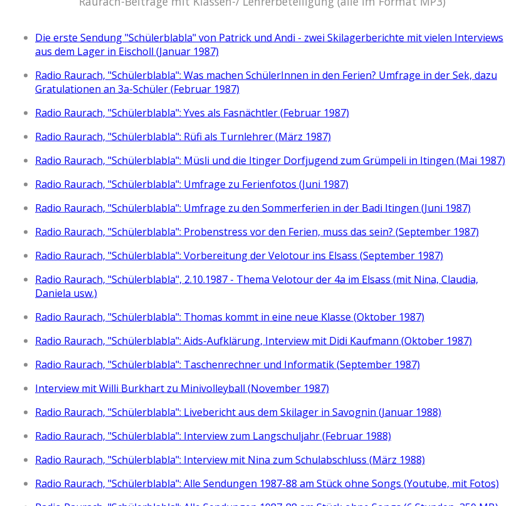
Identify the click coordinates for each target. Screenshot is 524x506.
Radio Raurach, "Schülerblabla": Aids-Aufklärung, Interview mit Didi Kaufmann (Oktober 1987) (253, 340)
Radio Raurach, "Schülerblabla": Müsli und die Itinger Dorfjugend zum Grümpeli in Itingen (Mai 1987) (270, 160)
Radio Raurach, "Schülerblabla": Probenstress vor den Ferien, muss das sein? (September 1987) (257, 231)
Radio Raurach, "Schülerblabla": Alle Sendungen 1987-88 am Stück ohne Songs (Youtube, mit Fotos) (267, 483)
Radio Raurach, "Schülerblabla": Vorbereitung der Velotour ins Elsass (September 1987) (239, 255)
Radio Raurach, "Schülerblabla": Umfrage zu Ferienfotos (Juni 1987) (191, 183)
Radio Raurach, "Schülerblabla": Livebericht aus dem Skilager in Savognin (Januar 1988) (238, 411)
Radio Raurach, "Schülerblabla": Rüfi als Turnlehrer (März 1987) (183, 136)
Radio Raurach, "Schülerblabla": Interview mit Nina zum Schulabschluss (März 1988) (230, 459)
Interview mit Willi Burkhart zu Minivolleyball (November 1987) (182, 388)
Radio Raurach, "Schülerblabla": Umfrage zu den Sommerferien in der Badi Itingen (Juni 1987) (253, 207)
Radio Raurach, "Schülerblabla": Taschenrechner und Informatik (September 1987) (227, 364)
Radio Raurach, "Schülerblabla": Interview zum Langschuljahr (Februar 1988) (213, 435)
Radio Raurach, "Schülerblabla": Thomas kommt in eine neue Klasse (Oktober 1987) (229, 316)
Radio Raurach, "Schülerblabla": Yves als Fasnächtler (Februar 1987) (192, 112)
